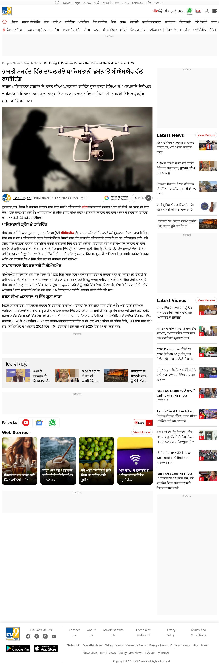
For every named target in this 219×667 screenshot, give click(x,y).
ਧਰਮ (123, 22)
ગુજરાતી (107, 3)
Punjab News (32, 63)
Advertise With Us (113, 632)
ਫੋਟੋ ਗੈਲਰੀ (201, 22)
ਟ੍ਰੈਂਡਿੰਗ (70, 22)
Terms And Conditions (198, 632)
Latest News (170, 135)
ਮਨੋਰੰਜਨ (84, 22)
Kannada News (136, 645)
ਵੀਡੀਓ (134, 22)
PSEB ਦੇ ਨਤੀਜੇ (71, 30)
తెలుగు (87, 3)
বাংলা (117, 3)
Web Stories (15, 432)
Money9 (163, 653)
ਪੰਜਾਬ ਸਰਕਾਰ (91, 30)
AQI (181, 11)
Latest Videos (171, 300)
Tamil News (108, 653)
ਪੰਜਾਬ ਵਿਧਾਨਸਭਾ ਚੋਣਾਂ (115, 30)
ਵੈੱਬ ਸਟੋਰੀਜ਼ (100, 22)
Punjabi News (11, 63)
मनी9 (148, 3)
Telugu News (114, 645)
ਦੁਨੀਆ (57, 22)
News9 (67, 3)
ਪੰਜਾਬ (14, 22)
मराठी (96, 3)
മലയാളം (137, 3)
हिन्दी (57, 3)
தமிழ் (125, 3)
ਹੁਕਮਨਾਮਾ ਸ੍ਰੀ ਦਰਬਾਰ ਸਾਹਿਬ (42, 30)
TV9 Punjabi (22, 198)
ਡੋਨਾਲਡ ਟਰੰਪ (138, 30)
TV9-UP (158, 3)
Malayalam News (130, 653)
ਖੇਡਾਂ (113, 22)
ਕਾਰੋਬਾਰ (170, 22)
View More (141, 432)
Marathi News (92, 645)
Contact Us (74, 632)
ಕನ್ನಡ (77, 3)
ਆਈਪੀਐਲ (199, 30)
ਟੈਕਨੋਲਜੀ (185, 22)
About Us (91, 632)
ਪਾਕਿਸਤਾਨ (155, 30)
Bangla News (158, 645)
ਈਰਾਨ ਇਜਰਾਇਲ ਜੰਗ (177, 30)
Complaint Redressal (143, 632)
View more (206, 135)
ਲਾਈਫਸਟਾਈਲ (151, 22)
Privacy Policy (170, 632)
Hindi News (201, 645)
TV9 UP (150, 653)
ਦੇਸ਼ (46, 22)
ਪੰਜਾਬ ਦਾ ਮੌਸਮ (14, 30)
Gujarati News (180, 645)
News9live (90, 653)
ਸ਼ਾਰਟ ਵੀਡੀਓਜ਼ (31, 22)
